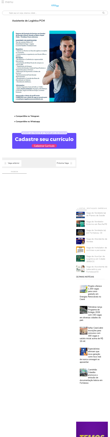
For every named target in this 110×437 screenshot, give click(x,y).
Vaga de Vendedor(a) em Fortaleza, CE (96, 73)
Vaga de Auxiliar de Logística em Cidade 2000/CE (95, 100)
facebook (14, 168)
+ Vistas (81, 50)
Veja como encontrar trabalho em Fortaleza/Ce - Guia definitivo (91, 292)
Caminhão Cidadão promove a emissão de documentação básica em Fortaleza (91, 218)
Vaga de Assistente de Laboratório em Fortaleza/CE (97, 111)
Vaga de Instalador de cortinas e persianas (96, 90)
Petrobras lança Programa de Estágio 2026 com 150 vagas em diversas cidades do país (91, 155)
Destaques (92, 50)
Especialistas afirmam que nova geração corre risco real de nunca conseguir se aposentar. (90, 197)
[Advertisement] (92, 31)
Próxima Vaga (60, 159)
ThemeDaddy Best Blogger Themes (66, 434)
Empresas (102, 50)
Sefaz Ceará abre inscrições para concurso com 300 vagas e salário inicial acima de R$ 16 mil (91, 176)
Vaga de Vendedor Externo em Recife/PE (96, 64)
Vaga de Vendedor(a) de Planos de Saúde (96, 55)
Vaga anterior (13, 159)
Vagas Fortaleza (26, 434)
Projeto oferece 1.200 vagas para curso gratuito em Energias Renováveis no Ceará (91, 134)
